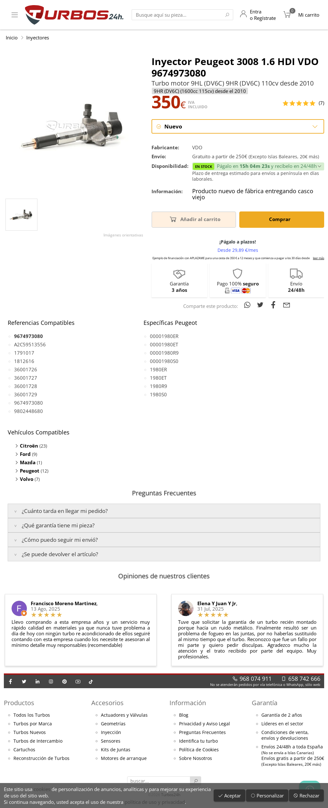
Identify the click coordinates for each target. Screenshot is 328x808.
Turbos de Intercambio (37, 742)
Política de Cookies (199, 750)
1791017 (24, 353)
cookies (42, 789)
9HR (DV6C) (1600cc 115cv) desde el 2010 (200, 91)
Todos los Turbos (31, 716)
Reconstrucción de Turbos (41, 759)
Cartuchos (24, 750)
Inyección (111, 733)
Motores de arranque (124, 759)
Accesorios (107, 703)
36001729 (25, 395)
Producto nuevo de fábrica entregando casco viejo (252, 195)
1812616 (24, 362)
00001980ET (164, 345)
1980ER (158, 370)
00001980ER (164, 337)
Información (187, 703)
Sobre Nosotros (195, 759)
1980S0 (158, 395)
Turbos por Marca (32, 724)
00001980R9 (164, 353)
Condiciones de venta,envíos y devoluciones (285, 736)
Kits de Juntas (115, 750)
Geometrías (113, 724)
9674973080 (28, 403)
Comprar (281, 219)
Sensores (110, 742)
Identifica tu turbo (198, 742)
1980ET (158, 378)
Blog (183, 716)
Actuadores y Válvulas (124, 716)
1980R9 (158, 386)
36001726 (25, 370)
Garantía (264, 703)
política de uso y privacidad (155, 802)
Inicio (12, 37)
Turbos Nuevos (29, 733)
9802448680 (28, 411)
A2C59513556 (30, 345)
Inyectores (37, 37)
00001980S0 (164, 362)
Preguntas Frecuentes (202, 733)
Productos (19, 703)
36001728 (25, 386)
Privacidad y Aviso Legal (204, 724)
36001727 (25, 378)
